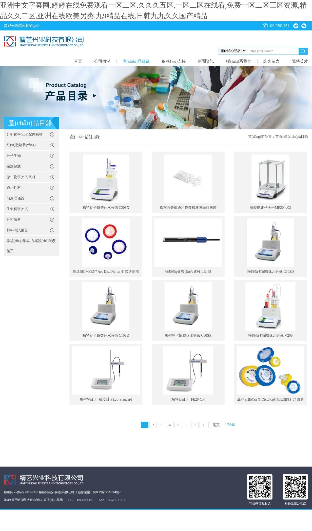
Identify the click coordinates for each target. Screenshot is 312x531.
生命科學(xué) (17, 209)
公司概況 (102, 61)
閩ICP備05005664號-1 (107, 492)
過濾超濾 (14, 166)
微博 (296, 26)
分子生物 (14, 156)
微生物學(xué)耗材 (21, 177)
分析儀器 (14, 219)
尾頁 (216, 425)
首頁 (78, 61)
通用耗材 (14, 188)
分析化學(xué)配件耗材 (25, 134)
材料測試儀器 (17, 230)
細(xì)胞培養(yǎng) (21, 145)
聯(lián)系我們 (238, 61)
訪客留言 (271, 61)
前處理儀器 (15, 198)
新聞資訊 (206, 61)
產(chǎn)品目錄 (136, 61)
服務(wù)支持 (174, 61)
